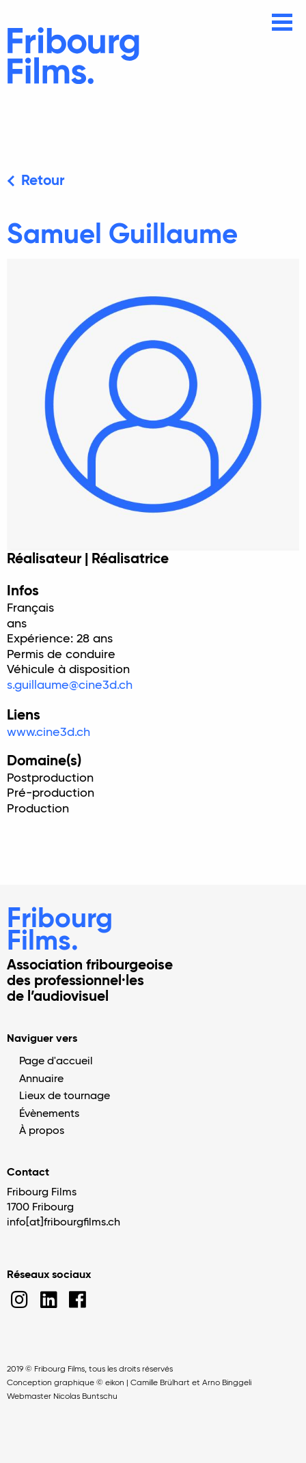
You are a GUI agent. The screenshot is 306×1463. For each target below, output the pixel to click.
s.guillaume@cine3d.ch (70, 685)
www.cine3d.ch (48, 732)
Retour (42, 181)
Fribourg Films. (60, 931)
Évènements (49, 1114)
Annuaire (41, 1079)
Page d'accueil (56, 1061)
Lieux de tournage (64, 1096)
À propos (41, 1131)
